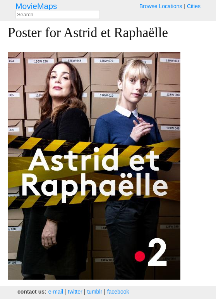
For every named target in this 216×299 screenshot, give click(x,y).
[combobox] (57, 14)
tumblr (94, 292)
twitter (75, 292)
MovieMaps (36, 6)
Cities (194, 6)
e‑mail (55, 292)
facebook (118, 292)
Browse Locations (160, 6)
